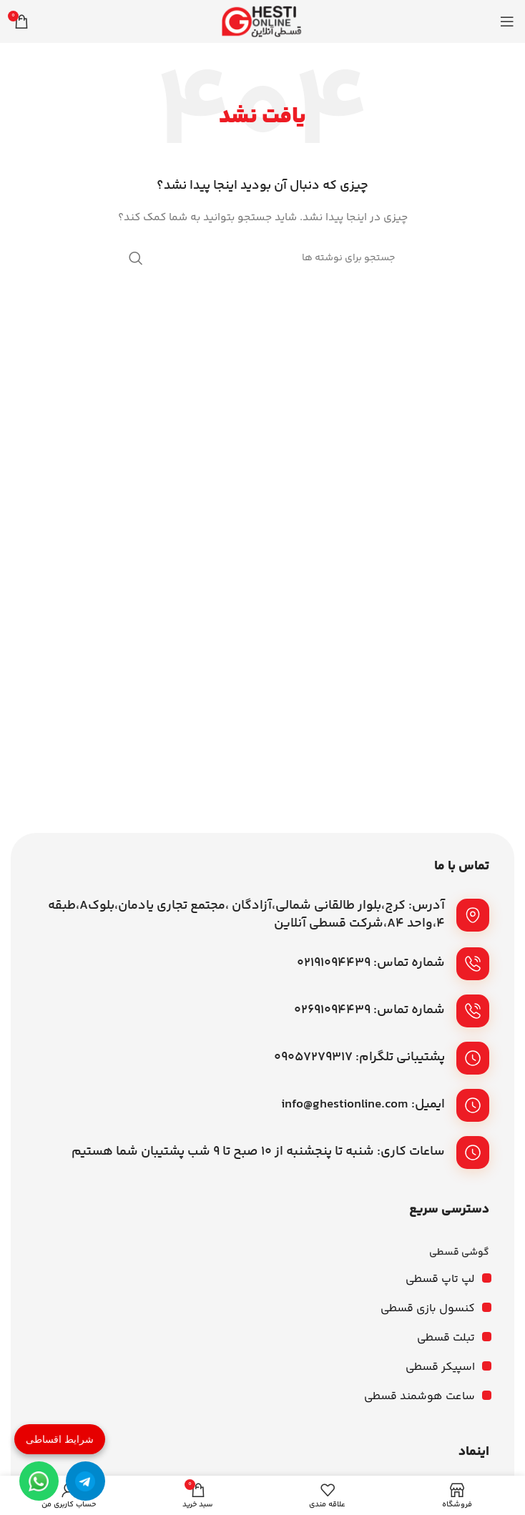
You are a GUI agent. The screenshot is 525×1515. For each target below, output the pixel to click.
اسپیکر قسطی (440, 1367)
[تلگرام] (85, 1481)
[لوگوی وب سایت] (262, 21)
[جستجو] (262, 258)
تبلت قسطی (446, 1338)
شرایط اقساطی (60, 1439)
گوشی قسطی (459, 1252)
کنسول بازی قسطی (428, 1309)
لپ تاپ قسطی (440, 1279)
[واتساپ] (39, 1481)
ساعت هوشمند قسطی (419, 1397)
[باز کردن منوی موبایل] (507, 21)
